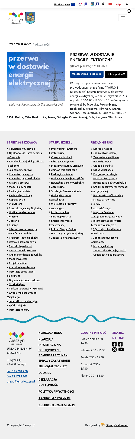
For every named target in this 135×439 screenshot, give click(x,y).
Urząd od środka (102, 165)
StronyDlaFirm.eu (117, 425)
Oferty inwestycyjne (61, 161)
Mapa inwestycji (17, 259)
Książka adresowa (18, 182)
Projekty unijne (17, 263)
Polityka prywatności (56, 391)
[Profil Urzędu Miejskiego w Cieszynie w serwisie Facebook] (121, 345)
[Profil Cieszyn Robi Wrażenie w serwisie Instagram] (115, 350)
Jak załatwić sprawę (19, 170)
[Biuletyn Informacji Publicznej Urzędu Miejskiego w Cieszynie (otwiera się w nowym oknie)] (118, 4)
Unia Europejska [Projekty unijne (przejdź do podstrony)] (64, 4)
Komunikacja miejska (20, 174)
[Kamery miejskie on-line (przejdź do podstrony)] (127, 4)
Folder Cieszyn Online (62, 229)
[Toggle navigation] (123, 17)
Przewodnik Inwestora (63, 148)
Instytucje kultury (18, 309)
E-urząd (12, 225)
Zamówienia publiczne (63, 170)
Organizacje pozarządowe (23, 280)
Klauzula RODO (50, 332)
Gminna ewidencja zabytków (24, 254)
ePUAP (96, 203)
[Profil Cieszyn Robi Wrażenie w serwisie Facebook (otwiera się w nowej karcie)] (82, 4)
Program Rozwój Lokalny (22, 237)
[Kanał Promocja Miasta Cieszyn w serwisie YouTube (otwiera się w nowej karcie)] (110, 4)
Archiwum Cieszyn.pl (54, 398)
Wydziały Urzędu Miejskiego (66, 233)
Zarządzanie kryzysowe (21, 250)
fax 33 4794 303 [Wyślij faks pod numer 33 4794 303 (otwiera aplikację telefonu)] (17, 376)
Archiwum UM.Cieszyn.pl (56, 405)
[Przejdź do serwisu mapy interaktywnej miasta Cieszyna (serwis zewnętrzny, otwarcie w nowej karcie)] (128, 11)
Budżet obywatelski (19, 246)
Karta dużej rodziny (19, 195)
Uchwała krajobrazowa (21, 242)
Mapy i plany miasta (19, 187)
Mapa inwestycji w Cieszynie (66, 165)
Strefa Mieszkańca (19, 44)
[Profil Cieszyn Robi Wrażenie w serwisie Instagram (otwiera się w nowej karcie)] (103, 4)
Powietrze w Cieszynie (21, 148)
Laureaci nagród (101, 148)
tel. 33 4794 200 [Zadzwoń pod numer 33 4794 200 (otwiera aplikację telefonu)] (17, 371)
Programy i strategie (104, 174)
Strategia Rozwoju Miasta (65, 191)
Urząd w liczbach (102, 170)
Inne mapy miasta (60, 216)
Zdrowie (13, 220)
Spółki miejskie (16, 305)
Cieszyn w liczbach (60, 157)
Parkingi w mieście (18, 191)
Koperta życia (16, 199)
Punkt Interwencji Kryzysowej (25, 288)
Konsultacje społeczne (21, 267)
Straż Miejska (16, 284)
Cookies (44, 372)
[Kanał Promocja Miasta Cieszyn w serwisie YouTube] (121, 350)
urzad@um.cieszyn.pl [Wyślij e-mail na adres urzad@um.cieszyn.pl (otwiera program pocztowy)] (21, 381)
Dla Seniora (14, 203)
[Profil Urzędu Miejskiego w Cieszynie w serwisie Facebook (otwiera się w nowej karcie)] (95, 4)
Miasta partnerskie (103, 199)
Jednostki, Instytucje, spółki (108, 250)
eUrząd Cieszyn (101, 208)
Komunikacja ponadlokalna (23, 178)
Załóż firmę (57, 153)
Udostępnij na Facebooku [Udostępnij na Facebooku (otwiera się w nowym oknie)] (86, 74)
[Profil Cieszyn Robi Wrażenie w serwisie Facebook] (115, 345)
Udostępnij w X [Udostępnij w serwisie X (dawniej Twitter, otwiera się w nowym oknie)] (116, 74)
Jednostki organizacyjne (22, 301)
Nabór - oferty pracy (104, 178)
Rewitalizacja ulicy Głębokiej (24, 208)
